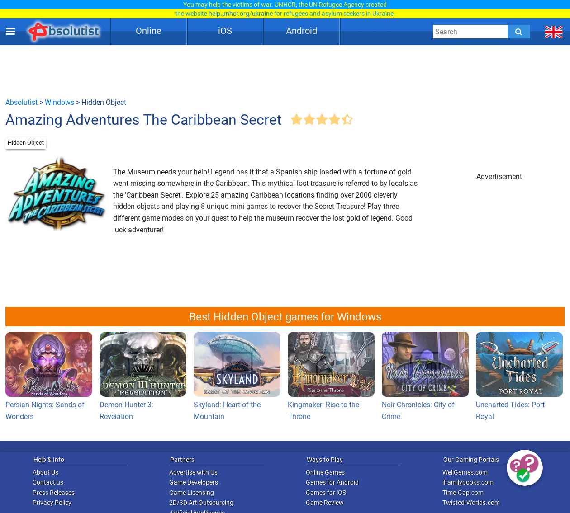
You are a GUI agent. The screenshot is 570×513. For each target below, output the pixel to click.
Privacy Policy (52, 502)
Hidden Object (26, 142)
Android (301, 30)
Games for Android (332, 482)
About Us (45, 472)
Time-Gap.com (463, 492)
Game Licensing (191, 492)
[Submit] (519, 31)
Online (149, 30)
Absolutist (21, 102)
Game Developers (193, 482)
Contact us (48, 482)
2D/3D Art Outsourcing (201, 502)
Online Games (325, 472)
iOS (225, 30)
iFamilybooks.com (468, 482)
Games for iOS (326, 492)
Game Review (325, 502)
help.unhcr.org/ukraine (241, 13)
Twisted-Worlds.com (471, 502)
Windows (59, 102)
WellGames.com (465, 472)
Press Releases (54, 492)
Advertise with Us (193, 472)
